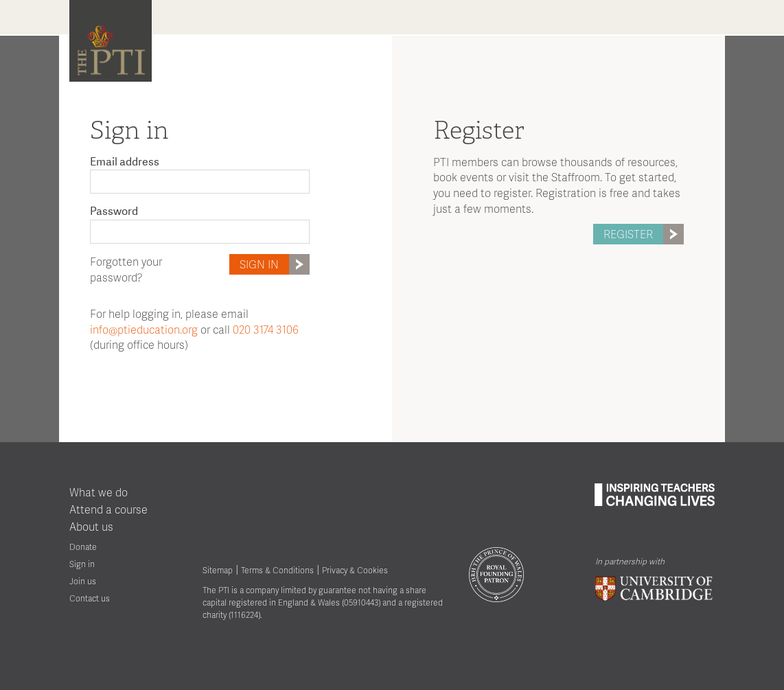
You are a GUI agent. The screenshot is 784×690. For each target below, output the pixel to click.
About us (91, 526)
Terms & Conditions (277, 570)
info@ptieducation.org (144, 329)
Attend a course (108, 509)
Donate (83, 547)
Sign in (275, 264)
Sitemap (218, 570)
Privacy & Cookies (355, 570)
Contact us (89, 598)
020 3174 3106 (266, 329)
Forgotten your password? (126, 269)
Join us (82, 581)
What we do (98, 492)
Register (643, 234)
